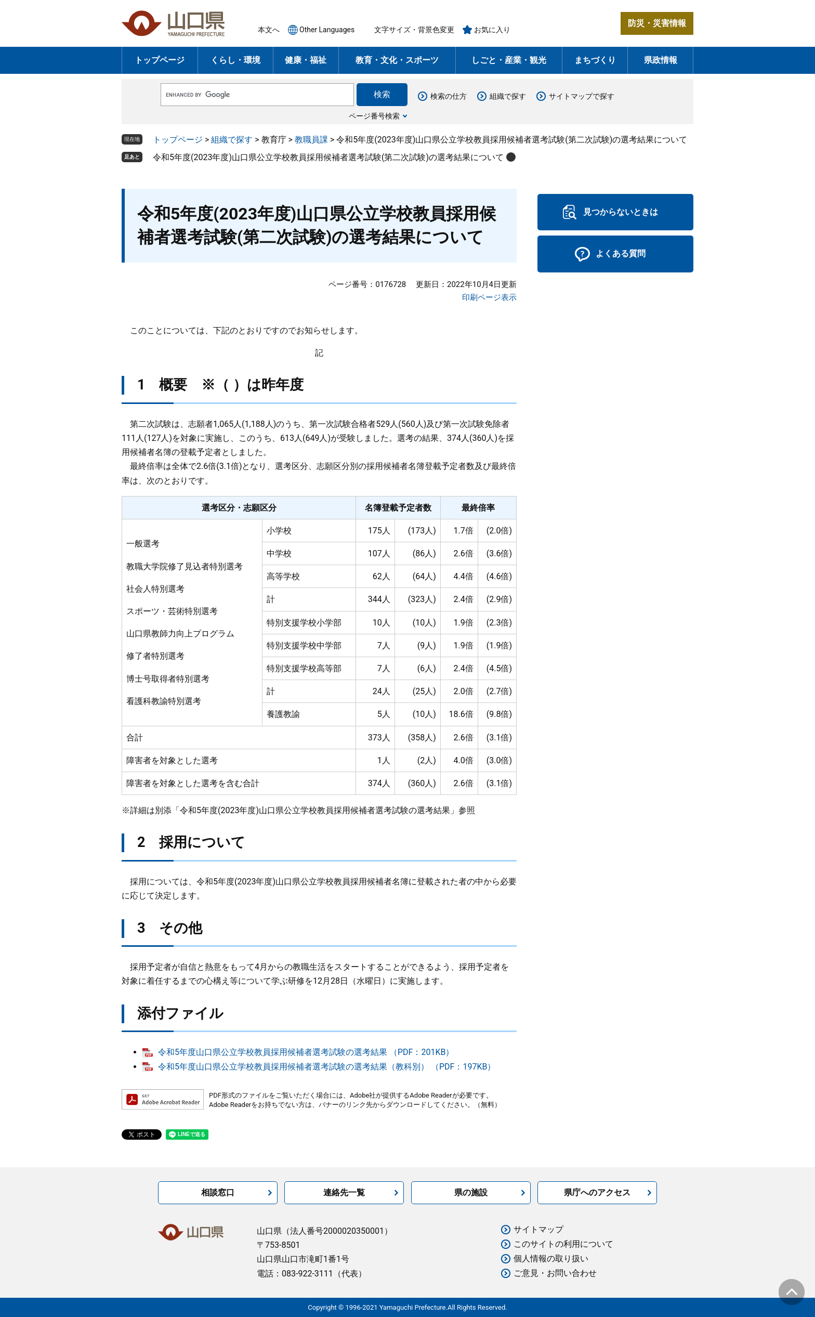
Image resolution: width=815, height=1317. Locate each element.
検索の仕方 (448, 96)
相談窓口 (217, 1192)
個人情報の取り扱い (551, 1258)
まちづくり (595, 60)
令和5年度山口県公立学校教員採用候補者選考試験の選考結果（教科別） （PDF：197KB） (326, 1067)
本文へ (269, 29)
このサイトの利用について (563, 1244)
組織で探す (508, 96)
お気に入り (492, 29)
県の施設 (471, 1192)
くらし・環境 (235, 60)
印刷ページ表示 (489, 297)
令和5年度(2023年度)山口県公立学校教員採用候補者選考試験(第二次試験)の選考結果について (328, 157)
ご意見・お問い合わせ (555, 1273)
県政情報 (660, 60)
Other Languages (326, 29)
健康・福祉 (305, 60)
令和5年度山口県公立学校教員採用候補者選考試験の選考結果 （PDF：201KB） (306, 1052)
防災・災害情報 (657, 23)
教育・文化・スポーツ (397, 60)
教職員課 (311, 140)
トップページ (160, 60)
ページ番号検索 (374, 116)
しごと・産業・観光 (508, 60)
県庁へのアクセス (597, 1192)
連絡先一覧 (344, 1192)
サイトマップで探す (581, 96)
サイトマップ (538, 1229)
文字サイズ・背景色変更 (414, 29)
